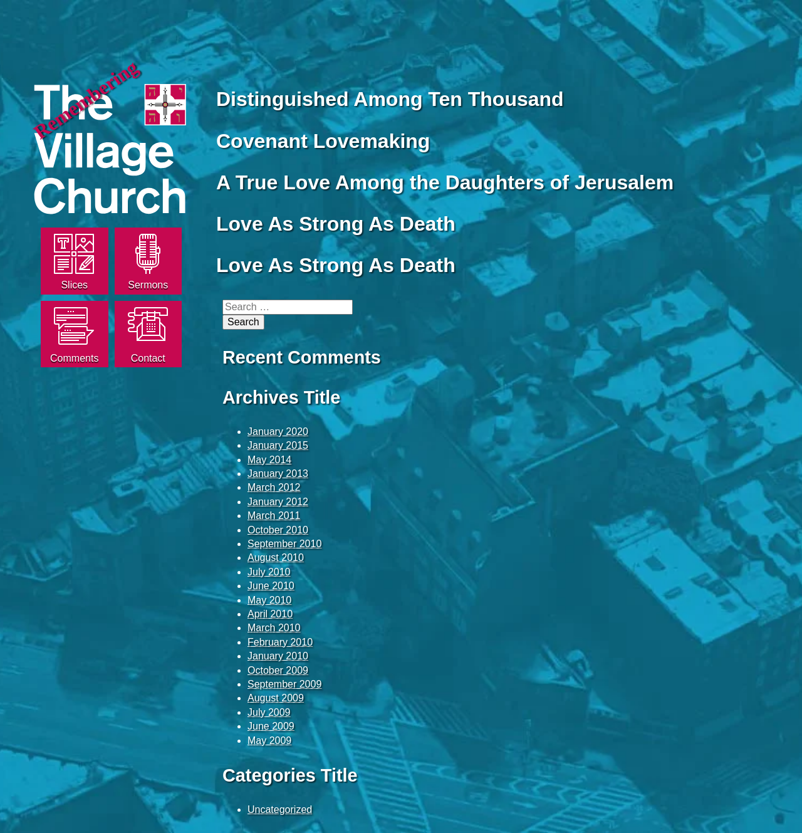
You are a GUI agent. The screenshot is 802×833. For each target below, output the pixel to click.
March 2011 (274, 515)
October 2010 (277, 530)
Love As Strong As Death (336, 223)
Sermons (148, 285)
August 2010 (275, 557)
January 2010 (277, 656)
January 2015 (277, 445)
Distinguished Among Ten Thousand (390, 99)
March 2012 (274, 487)
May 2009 (269, 740)
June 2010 (270, 585)
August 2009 (275, 698)
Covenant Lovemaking (323, 141)
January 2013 (277, 473)
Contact (148, 358)
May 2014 (269, 459)
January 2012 (277, 501)
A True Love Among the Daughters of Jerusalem (445, 182)
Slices (74, 285)
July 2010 (269, 572)
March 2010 (274, 627)
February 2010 (280, 642)
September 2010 (284, 543)
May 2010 (269, 600)
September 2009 (284, 684)
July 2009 (269, 712)
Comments (74, 358)
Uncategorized (279, 809)
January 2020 (277, 431)
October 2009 (277, 670)
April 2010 (270, 614)
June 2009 (270, 726)
